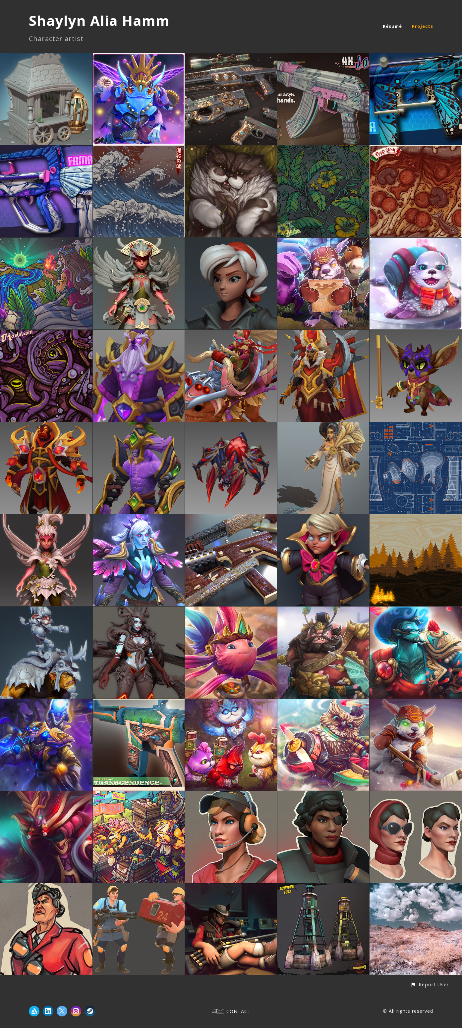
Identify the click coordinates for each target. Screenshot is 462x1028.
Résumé (392, 26)
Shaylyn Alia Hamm (99, 20)
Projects (422, 26)
